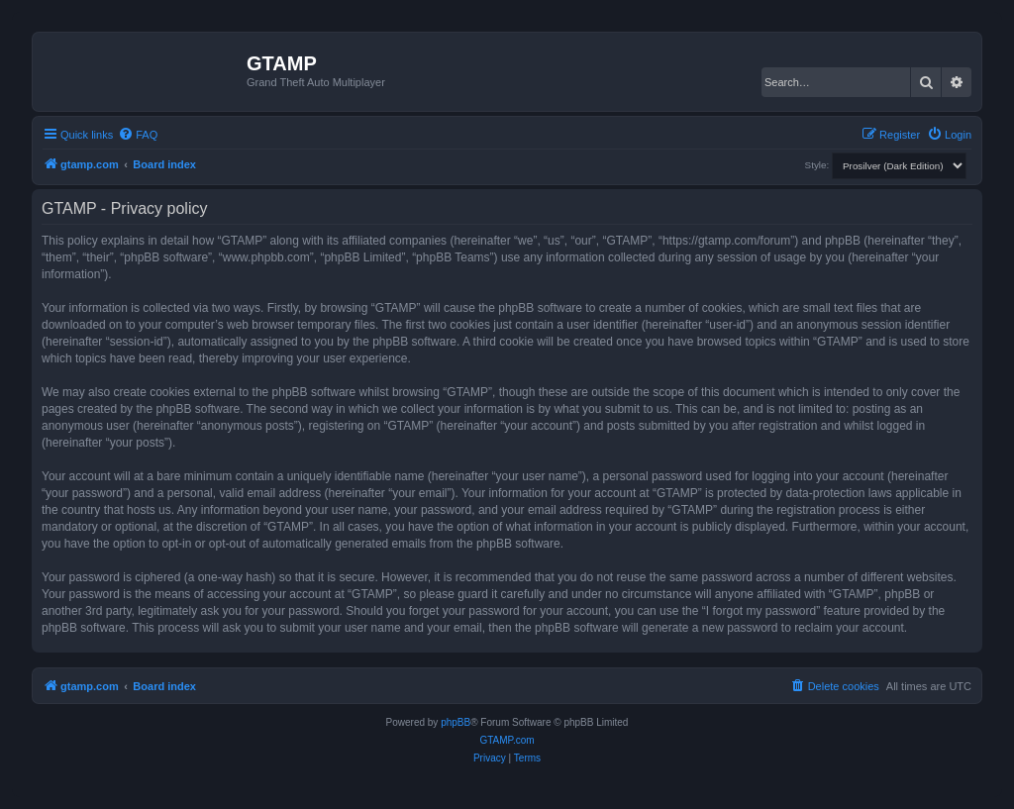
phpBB (455, 722)
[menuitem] (137, 135)
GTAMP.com (506, 740)
